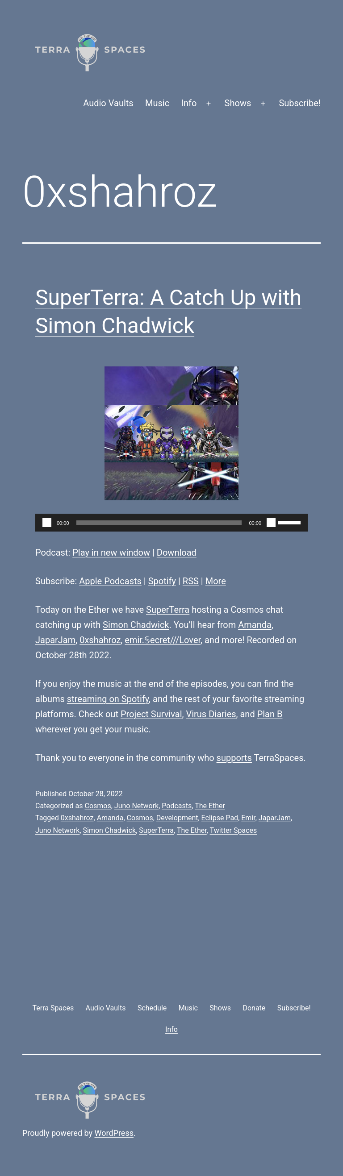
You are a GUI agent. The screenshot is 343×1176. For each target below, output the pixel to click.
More (215, 581)
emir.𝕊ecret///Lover (163, 640)
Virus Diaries (211, 714)
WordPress (114, 1133)
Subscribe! (300, 103)
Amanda (255, 624)
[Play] (46, 522)
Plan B (270, 714)
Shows (238, 103)
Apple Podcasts (110, 581)
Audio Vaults (108, 103)
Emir (248, 818)
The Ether (210, 806)
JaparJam (55, 640)
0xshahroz (100, 640)
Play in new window (111, 552)
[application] (171, 523)
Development (177, 818)
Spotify (162, 581)
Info (189, 103)
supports (234, 757)
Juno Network (136, 806)
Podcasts (177, 806)
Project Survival (151, 714)
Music (157, 103)
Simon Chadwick (136, 624)
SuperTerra (167, 609)
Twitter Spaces (233, 830)
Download (177, 552)
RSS (191, 581)
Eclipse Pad (219, 818)
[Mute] (271, 522)
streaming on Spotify (108, 699)
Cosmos (97, 806)
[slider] (159, 522)
